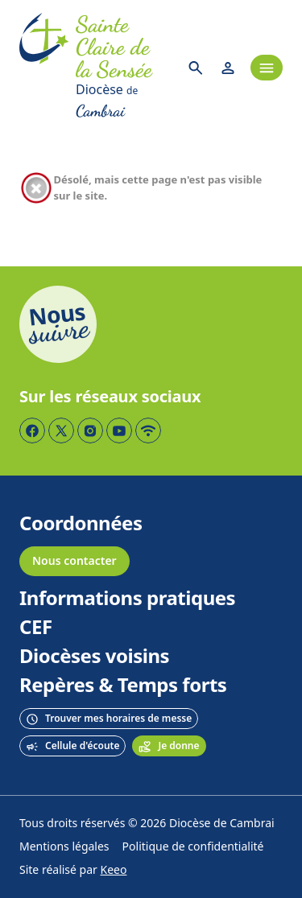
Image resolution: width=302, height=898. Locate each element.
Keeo (114, 870)
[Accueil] (44, 67)
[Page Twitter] (61, 430)
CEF (35, 627)
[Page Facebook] (32, 430)
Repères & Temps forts (122, 685)
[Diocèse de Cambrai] (124, 101)
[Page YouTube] (119, 430)
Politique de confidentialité (193, 847)
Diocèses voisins (94, 656)
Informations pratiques (127, 598)
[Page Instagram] (90, 430)
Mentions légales (64, 847)
